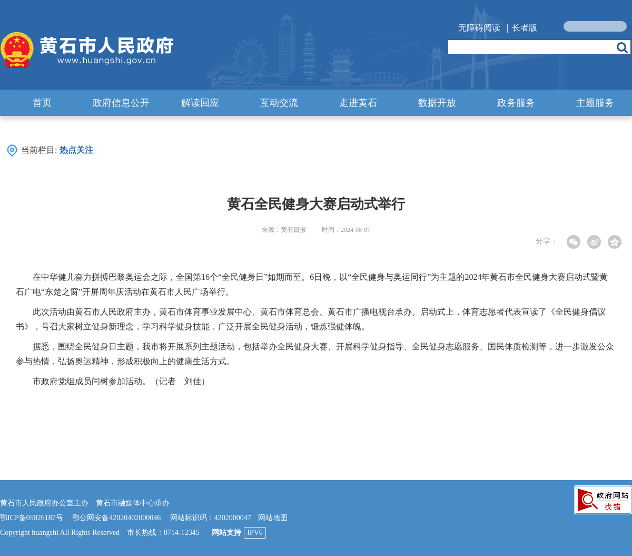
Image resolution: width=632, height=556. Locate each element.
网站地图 (273, 518)
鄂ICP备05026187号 (31, 518)
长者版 (524, 27)
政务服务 (516, 102)
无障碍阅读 (479, 27)
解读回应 (200, 102)
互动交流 (279, 102)
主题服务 (595, 102)
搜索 (622, 47)
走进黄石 (358, 102)
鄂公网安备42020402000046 (116, 518)
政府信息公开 (121, 102)
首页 (42, 102)
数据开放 (437, 102)
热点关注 (76, 149)
